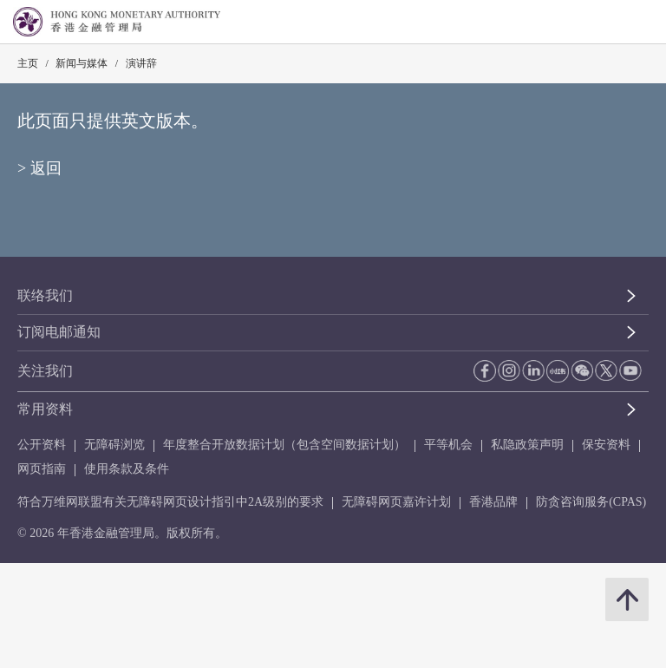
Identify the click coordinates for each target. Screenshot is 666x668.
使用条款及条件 (126, 468)
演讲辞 (141, 63)
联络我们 (45, 295)
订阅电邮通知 (59, 331)
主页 (27, 63)
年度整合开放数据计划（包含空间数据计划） (284, 444)
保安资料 (606, 444)
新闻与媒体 (82, 63)
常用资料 (45, 409)
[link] (608, 22)
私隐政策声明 (527, 444)
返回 (46, 168)
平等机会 (448, 444)
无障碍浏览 (114, 444)
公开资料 (41, 444)
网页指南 (41, 468)
